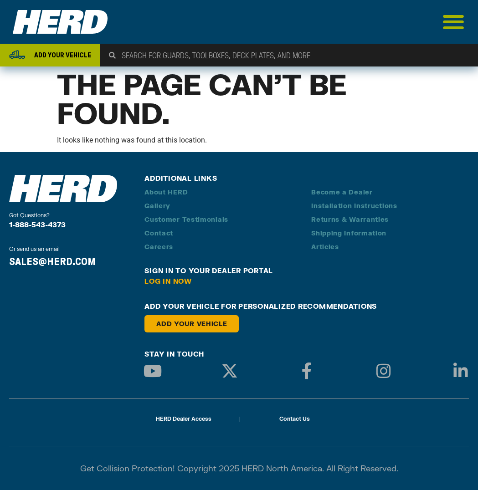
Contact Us (294, 418)
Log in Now (168, 281)
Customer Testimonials (186, 219)
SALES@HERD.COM (52, 261)
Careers (158, 246)
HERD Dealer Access (183, 418)
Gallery (157, 205)
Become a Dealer (342, 192)
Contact (158, 233)
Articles (325, 246)
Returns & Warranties (350, 219)
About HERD (166, 192)
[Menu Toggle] (453, 21)
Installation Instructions (354, 205)
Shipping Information (348, 233)
